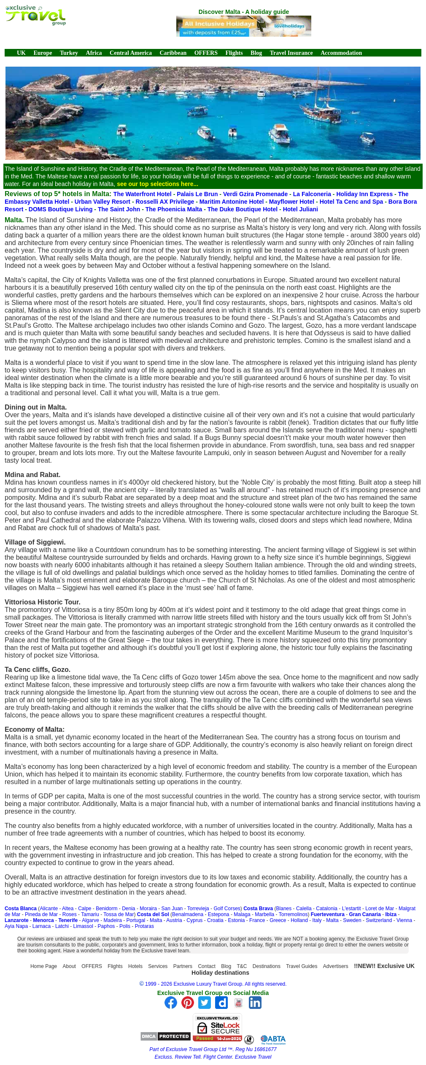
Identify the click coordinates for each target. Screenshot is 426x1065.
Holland (299, 920)
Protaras (144, 926)
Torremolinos (293, 914)
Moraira (148, 908)
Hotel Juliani (300, 209)
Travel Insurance (291, 53)
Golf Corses (226, 908)
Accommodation (341, 53)
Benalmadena (187, 914)
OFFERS (206, 53)
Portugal (136, 920)
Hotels (135, 966)
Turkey (69, 53)
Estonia (236, 920)
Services (157, 966)
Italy (317, 920)
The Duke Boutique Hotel (243, 209)
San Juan (172, 908)
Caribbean (172, 53)
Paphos (106, 926)
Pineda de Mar (41, 914)
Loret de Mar (379, 908)
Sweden (352, 920)
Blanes (284, 908)
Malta (156, 920)
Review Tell (188, 1057)
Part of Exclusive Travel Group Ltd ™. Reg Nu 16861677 (212, 1049)
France (257, 920)
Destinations (266, 966)
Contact (206, 966)
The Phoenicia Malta (175, 209)
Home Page (43, 966)
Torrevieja (198, 908)
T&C (242, 966)
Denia (128, 908)
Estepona (218, 914)
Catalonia (326, 908)
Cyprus (194, 920)
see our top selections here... (157, 184)
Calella (304, 908)
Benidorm (106, 908)
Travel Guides (301, 966)
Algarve (90, 920)
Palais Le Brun (198, 194)
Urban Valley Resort (103, 201)
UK (21, 53)
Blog (256, 53)
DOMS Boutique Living (61, 209)
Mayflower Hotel (292, 201)
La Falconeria (313, 194)
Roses (69, 914)
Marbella (264, 914)
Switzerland (379, 920)
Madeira (113, 920)
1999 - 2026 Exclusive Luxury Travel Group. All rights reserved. (216, 984)
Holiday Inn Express (365, 194)
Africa (94, 53)
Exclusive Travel (253, 1057)
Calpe (84, 908)
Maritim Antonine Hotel (233, 201)
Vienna (404, 920)
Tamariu (90, 914)
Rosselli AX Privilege (165, 201)
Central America (131, 53)
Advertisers (335, 966)
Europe (42, 53)
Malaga (242, 914)
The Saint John (120, 209)
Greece (278, 920)
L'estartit (351, 908)
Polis (124, 926)
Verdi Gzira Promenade (256, 194)
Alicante (49, 908)
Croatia (215, 920)
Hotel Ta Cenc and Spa (352, 201)
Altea (67, 908)
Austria (174, 920)
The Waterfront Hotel (143, 194)
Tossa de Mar (118, 914)
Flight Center (217, 1057)
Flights (234, 53)
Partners (182, 966)
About (69, 966)
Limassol (83, 926)
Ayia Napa (16, 926)
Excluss (163, 1057)
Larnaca (41, 926)
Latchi (62, 926)
